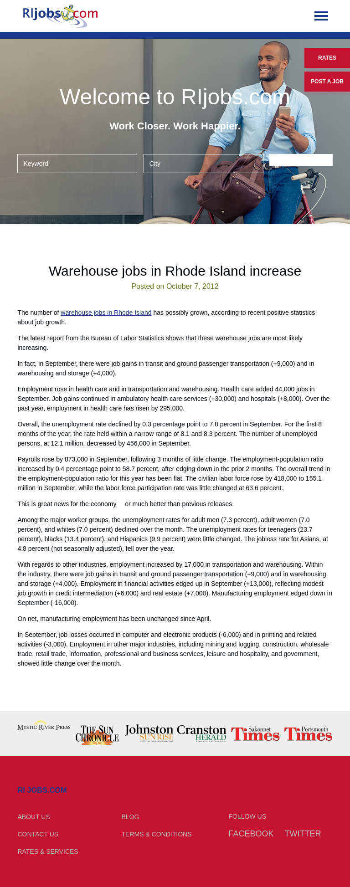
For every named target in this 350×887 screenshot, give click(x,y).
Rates (327, 58)
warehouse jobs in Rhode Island (106, 312)
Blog (130, 816)
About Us (33, 816)
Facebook (251, 833)
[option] (43, 725)
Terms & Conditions (156, 834)
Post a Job (327, 81)
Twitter (302, 833)
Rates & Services (47, 851)
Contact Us (37, 834)
